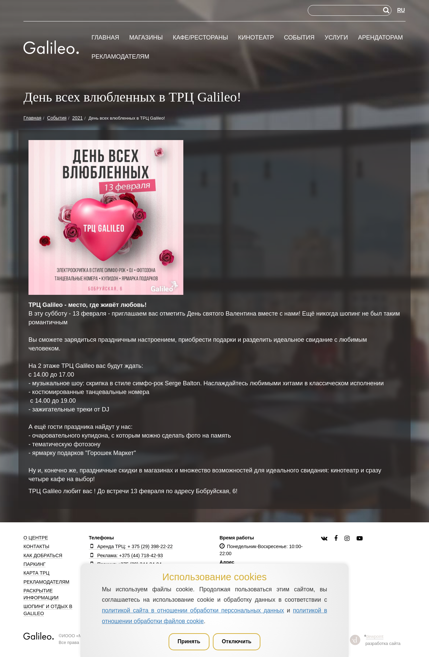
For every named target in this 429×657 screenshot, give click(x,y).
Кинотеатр (256, 38)
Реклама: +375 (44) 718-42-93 (126, 555)
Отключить (237, 641)
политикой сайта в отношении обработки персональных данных (193, 610)
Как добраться (42, 555)
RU (401, 10)
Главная (105, 38)
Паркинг (34, 564)
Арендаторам (380, 38)
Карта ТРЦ (36, 573)
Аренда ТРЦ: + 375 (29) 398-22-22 (131, 546)
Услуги (336, 38)
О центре (35, 537)
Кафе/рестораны (200, 38)
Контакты (36, 546)
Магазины (146, 38)
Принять (189, 641)
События (299, 38)
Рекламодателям (120, 57)
